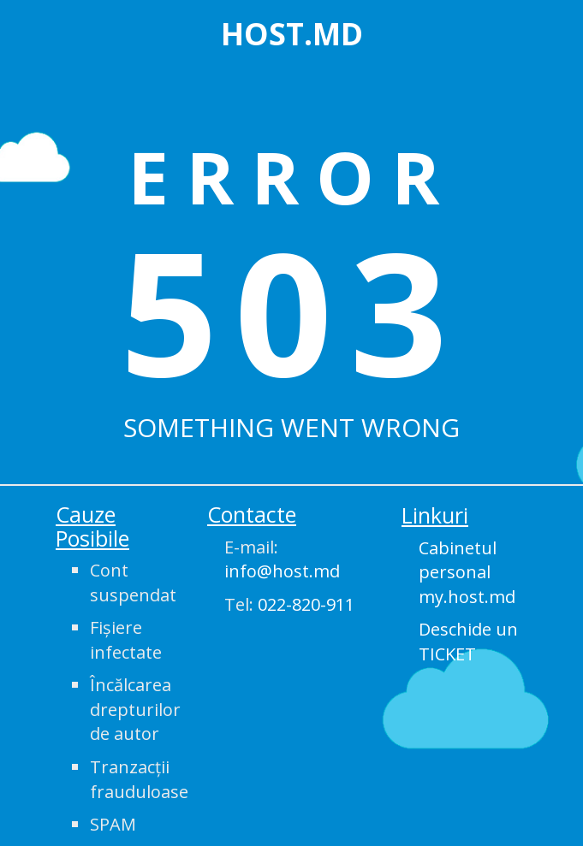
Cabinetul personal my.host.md (467, 572)
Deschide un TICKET (468, 642)
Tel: (289, 604)
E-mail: (282, 559)
